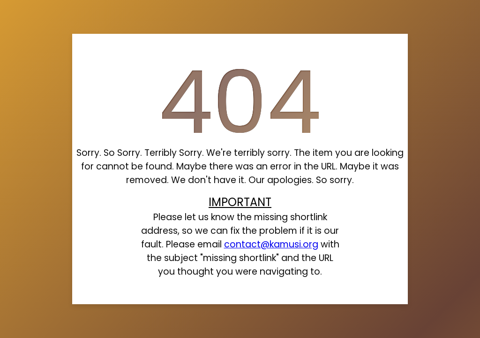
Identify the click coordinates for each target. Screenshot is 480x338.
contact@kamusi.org (271, 244)
